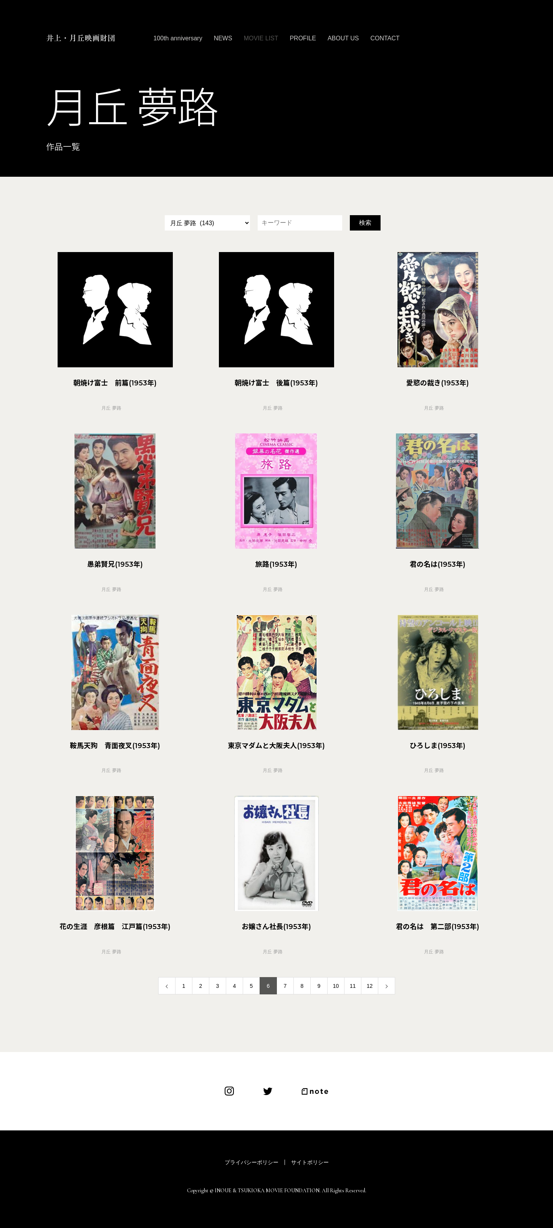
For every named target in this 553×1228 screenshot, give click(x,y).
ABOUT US (343, 38)
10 (336, 986)
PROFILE (303, 38)
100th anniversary (177, 38)
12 (370, 986)
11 (353, 986)
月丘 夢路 (111, 408)
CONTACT (384, 38)
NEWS (223, 38)
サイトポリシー (310, 1162)
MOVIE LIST (261, 38)
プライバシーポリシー (251, 1162)
